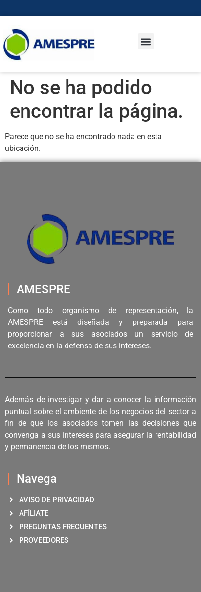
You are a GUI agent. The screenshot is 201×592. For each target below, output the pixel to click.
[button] (146, 41)
